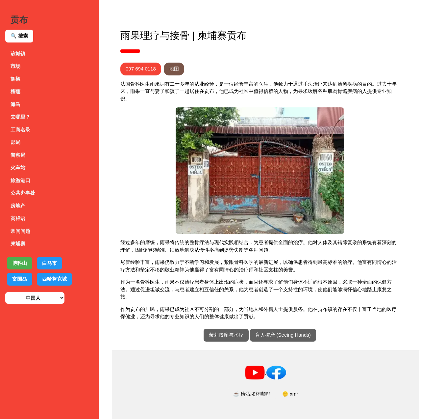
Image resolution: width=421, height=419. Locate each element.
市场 (15, 66)
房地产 (18, 206)
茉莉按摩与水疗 (226, 335)
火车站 (18, 167)
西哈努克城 (54, 279)
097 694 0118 (141, 68)
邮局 (15, 142)
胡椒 (15, 79)
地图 (174, 68)
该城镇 (18, 53)
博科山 (19, 263)
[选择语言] (34, 298)
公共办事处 (23, 193)
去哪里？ (20, 117)
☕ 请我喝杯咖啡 (251, 394)
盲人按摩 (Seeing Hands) (282, 335)
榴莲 (15, 91)
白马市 (49, 263)
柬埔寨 (18, 243)
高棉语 (18, 218)
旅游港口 (20, 180)
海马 (15, 104)
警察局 (18, 155)
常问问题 (20, 231)
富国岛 (19, 279)
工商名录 (20, 129)
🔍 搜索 (19, 36)
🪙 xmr (290, 394)
